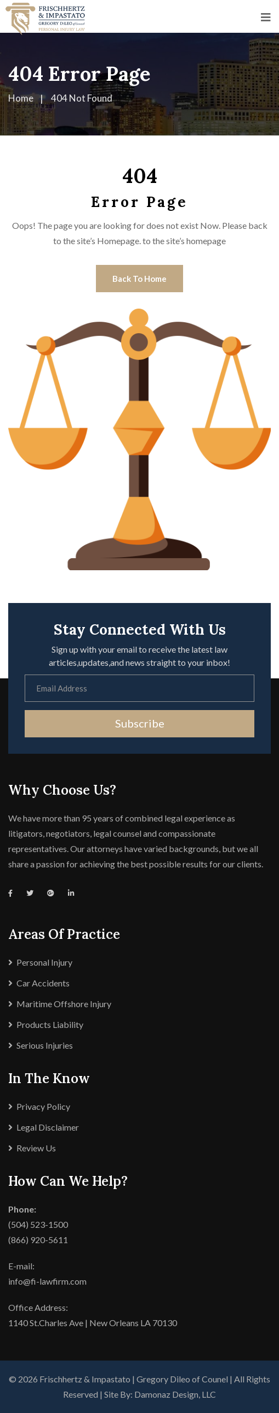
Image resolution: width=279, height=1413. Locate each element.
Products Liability (49, 1024)
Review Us (36, 1148)
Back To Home (139, 278)
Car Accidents (43, 983)
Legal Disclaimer (47, 1127)
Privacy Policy (43, 1106)
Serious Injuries (44, 1045)
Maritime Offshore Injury (63, 1003)
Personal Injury (44, 962)
